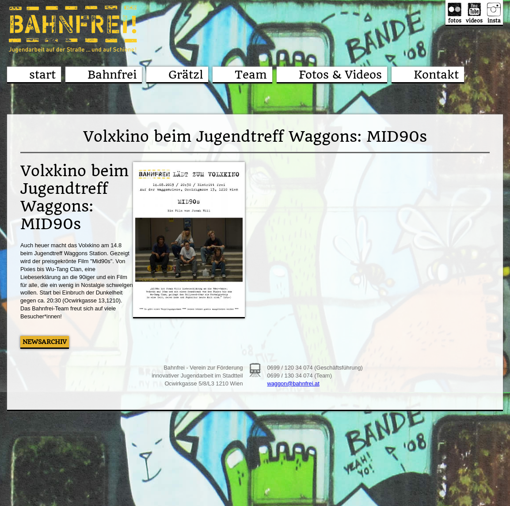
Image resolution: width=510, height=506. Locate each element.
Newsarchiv (45, 341)
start (42, 74)
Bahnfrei (112, 74)
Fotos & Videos (340, 74)
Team (251, 74)
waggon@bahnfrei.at (293, 383)
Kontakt (436, 74)
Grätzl (185, 74)
